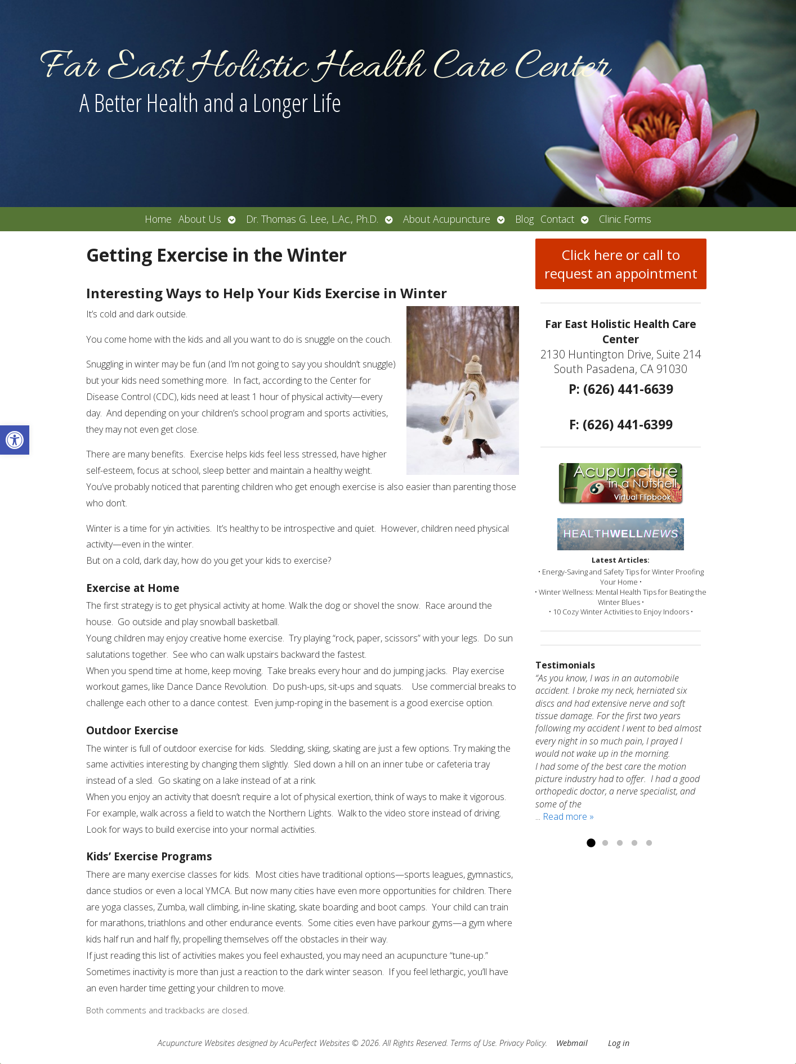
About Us (199, 219)
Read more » (568, 816)
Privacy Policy (522, 1043)
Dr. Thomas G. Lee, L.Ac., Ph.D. (312, 219)
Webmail (572, 1043)
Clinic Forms (625, 219)
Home (158, 219)
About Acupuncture (446, 219)
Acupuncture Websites (196, 1043)
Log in (618, 1043)
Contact (557, 219)
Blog (524, 219)
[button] (14, 440)
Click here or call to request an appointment (620, 263)
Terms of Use (472, 1043)
